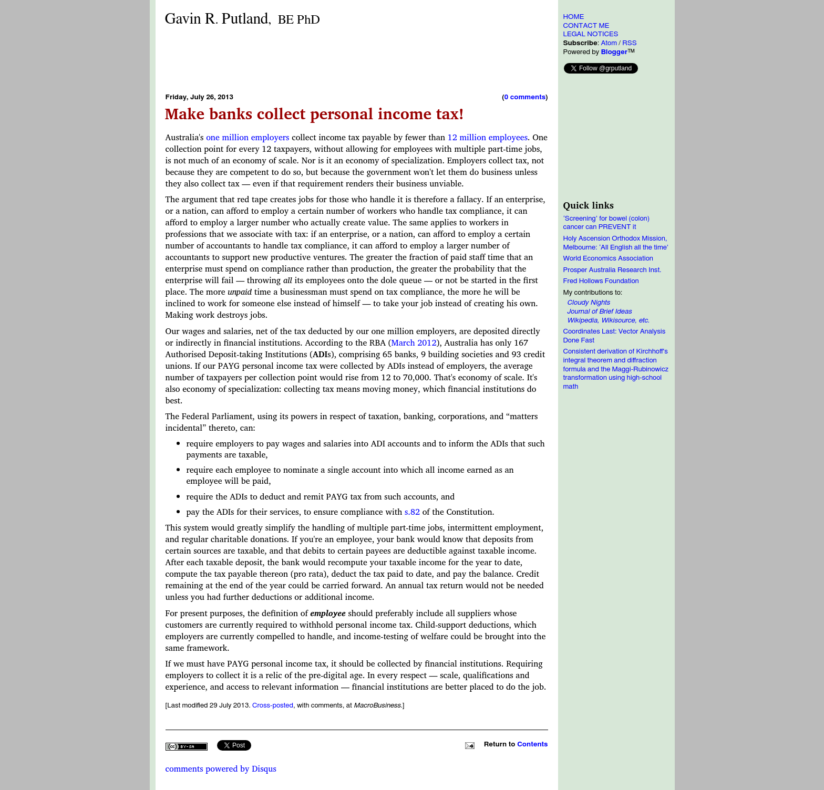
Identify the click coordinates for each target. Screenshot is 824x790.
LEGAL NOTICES (591, 34)
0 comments (524, 97)
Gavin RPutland (242, 19)
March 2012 (414, 342)
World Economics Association (608, 258)
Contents (532, 744)
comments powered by (221, 768)
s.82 (412, 511)
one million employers (247, 137)
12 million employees (488, 137)
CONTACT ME (586, 25)
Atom (609, 43)
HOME (573, 16)
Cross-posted (272, 705)
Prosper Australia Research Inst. (612, 270)
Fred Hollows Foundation (601, 281)
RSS (629, 43)
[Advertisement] (357, 59)
